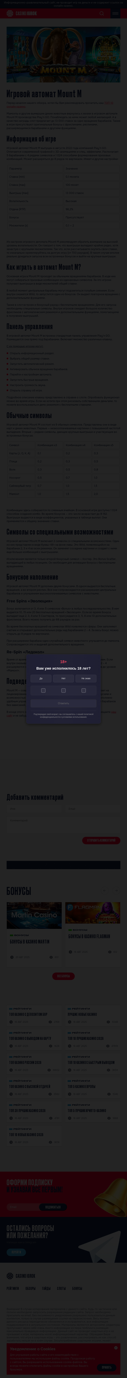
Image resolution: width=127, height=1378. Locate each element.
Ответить (63, 703)
